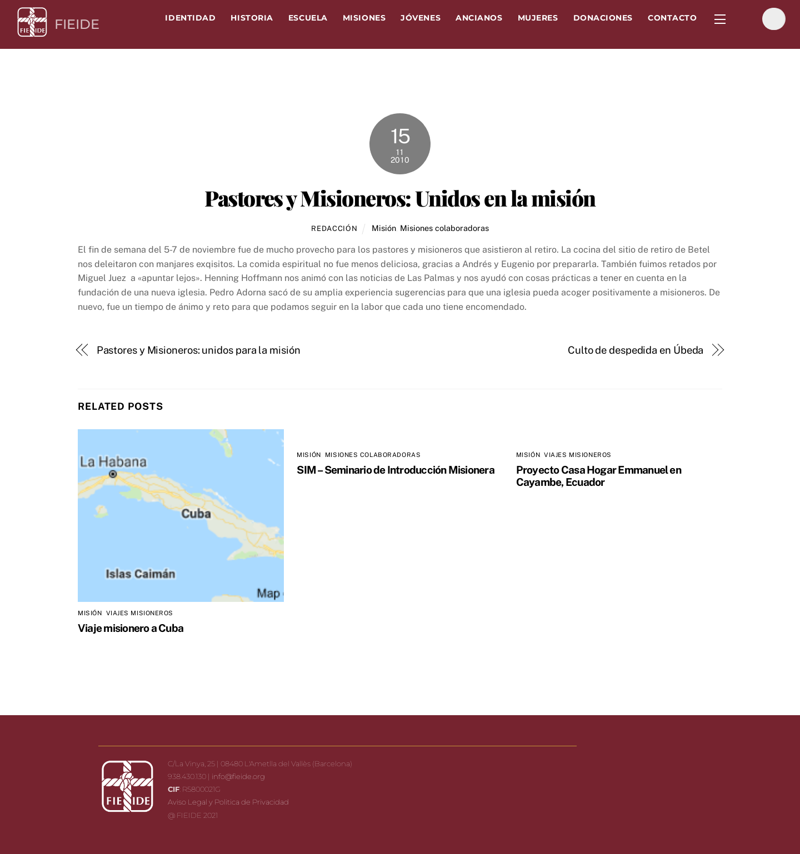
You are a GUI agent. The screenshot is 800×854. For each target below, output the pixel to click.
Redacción (334, 228)
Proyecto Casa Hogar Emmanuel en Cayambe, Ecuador (598, 476)
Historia (252, 17)
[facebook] (747, 18)
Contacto (672, 17)
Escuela (308, 17)
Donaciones (603, 17)
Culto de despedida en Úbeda (636, 350)
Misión (384, 228)
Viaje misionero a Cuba (130, 628)
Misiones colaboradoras (444, 228)
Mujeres (538, 17)
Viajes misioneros (140, 613)
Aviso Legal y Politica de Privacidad (228, 801)
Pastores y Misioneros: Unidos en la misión (400, 197)
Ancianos (479, 17)
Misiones (364, 17)
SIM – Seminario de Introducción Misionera (395, 470)
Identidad (190, 17)
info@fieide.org (238, 776)
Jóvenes (421, 17)
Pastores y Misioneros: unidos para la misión (199, 350)
